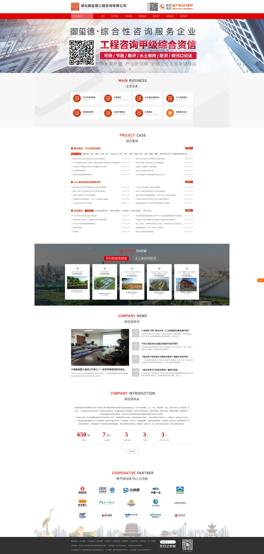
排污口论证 (147, 211)
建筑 (156, 154)
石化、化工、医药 (126, 154)
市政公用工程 (165, 154)
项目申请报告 (115, 211)
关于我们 (114, 16)
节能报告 (89, 211)
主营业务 (128, 16)
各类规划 (125, 211)
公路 (102, 154)
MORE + (189, 148)
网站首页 (74, 541)
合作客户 (156, 16)
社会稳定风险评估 (101, 211)
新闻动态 (170, 16)
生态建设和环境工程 (179, 154)
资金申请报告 (136, 211)
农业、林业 (76, 154)
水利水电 (85, 154)
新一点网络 (151, 541)
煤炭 (97, 154)
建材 (151, 154)
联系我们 (184, 16)
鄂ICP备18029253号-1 (120, 550)
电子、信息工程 (111, 154)
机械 (136, 154)
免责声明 (134, 541)
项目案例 (142, 16)
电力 (92, 154)
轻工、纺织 (143, 154)
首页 (103, 16)
